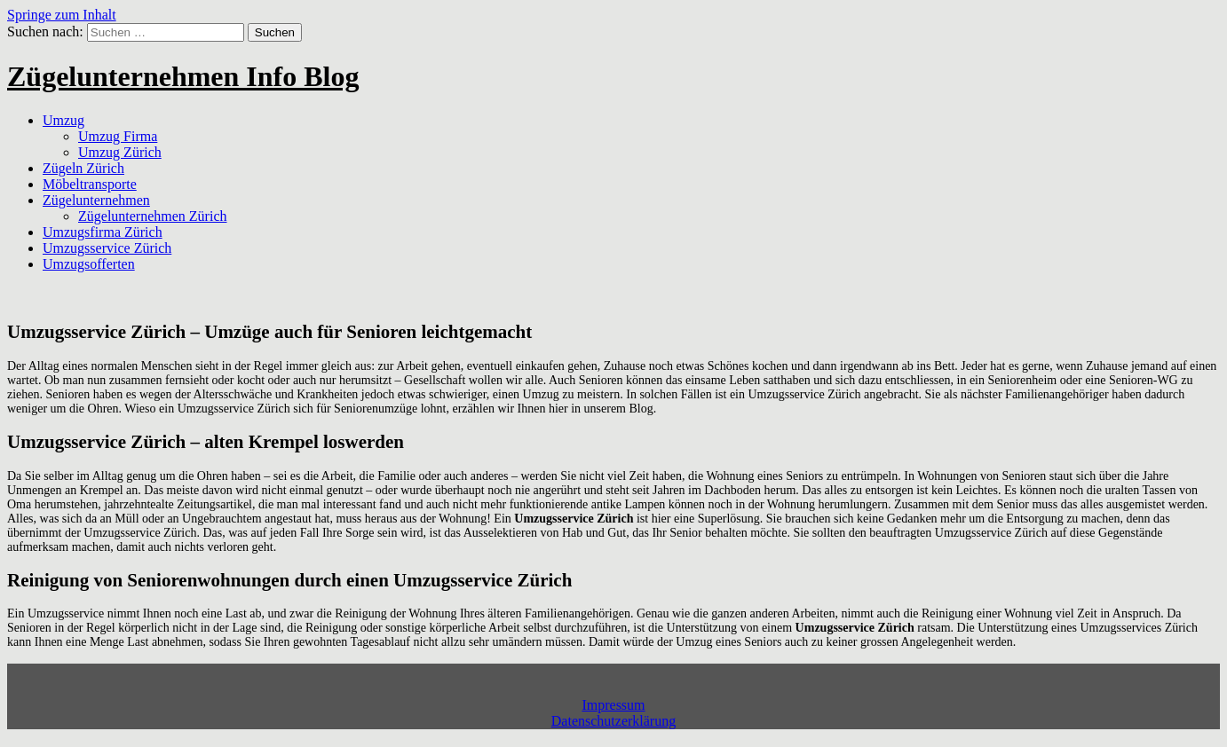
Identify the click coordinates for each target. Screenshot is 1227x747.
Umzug (63, 120)
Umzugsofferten (89, 263)
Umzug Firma (117, 136)
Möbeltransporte (90, 184)
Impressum (613, 704)
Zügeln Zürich (83, 168)
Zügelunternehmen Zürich (152, 216)
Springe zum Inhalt (61, 14)
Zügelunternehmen (96, 200)
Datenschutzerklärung (613, 720)
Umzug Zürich (120, 152)
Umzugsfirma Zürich (102, 232)
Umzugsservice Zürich (107, 248)
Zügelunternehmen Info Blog (183, 76)
